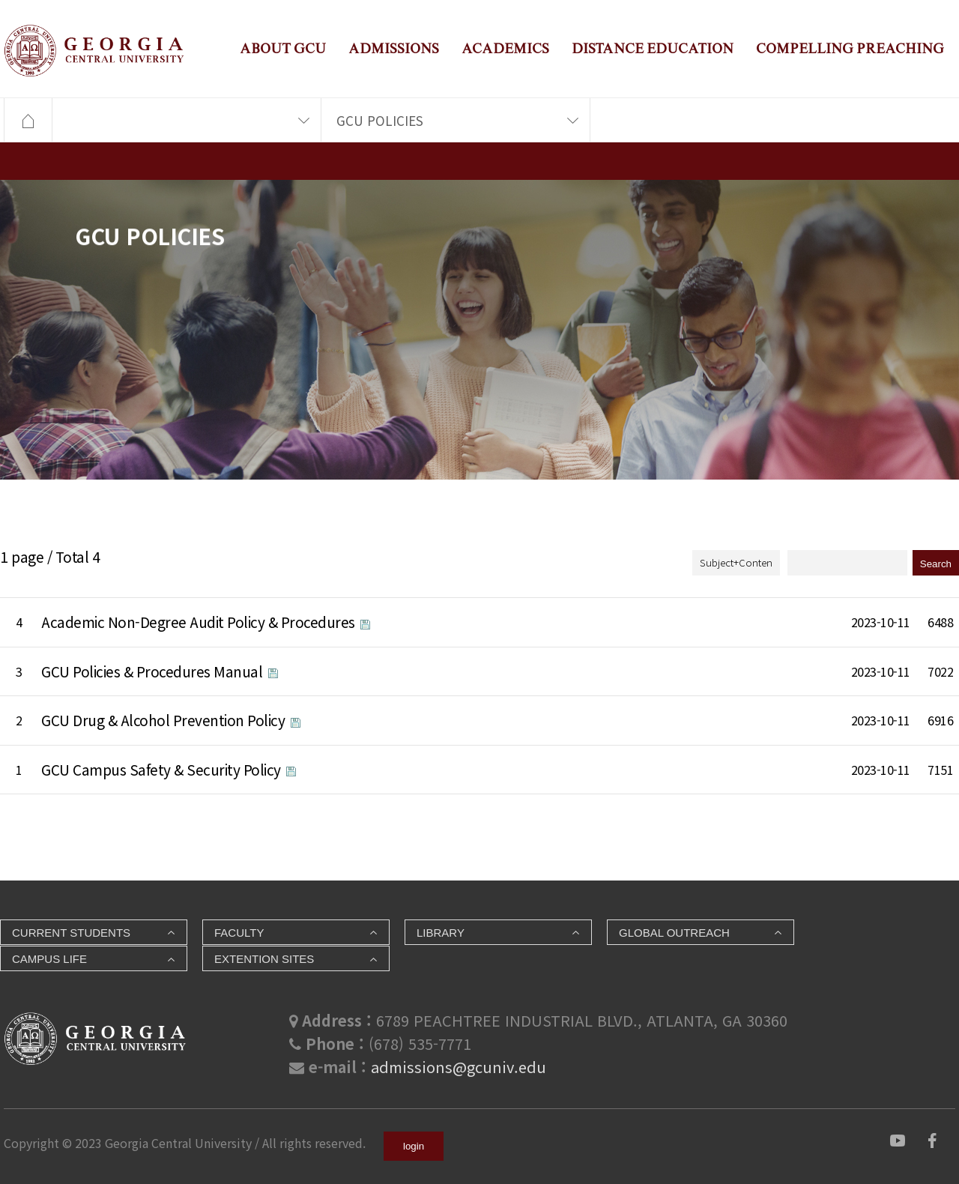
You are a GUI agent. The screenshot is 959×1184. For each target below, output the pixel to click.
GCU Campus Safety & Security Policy (162, 769)
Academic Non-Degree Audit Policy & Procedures (199, 621)
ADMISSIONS (393, 48)
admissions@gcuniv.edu (458, 1067)
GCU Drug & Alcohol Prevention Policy (164, 720)
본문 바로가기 (0, 0)
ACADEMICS (505, 48)
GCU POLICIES (379, 120)
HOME (28, 120)
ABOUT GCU (283, 48)
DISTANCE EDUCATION (652, 48)
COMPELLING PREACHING (850, 48)
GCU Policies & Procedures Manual (153, 671)
